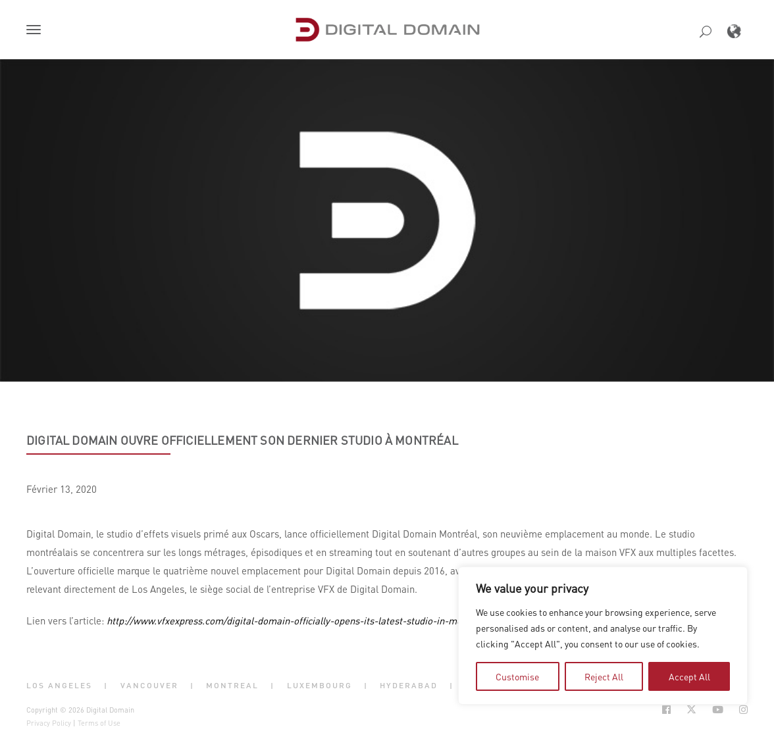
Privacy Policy (48, 723)
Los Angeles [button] (59, 685)
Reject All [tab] (603, 676)
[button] (36, 31)
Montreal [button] (232, 685)
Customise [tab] (517, 676)
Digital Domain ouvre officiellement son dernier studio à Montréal (242, 440)
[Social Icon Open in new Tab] (666, 709)
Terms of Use (99, 723)
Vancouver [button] (149, 685)
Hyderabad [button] (409, 685)
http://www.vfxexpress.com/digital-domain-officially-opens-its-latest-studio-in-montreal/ (298, 620)
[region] (603, 636)
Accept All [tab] (689, 676)
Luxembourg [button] (319, 685)
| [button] (106, 685)
